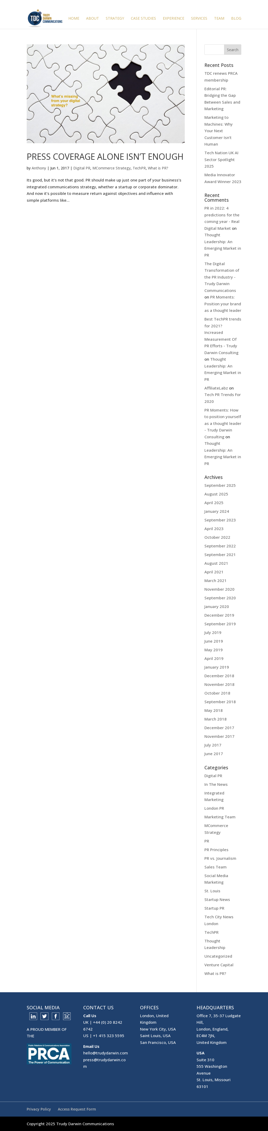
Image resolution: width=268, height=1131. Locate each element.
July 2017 (212, 745)
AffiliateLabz (216, 388)
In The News (216, 784)
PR (206, 841)
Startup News (217, 899)
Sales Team (215, 866)
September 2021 (220, 554)
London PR (214, 808)
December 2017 (219, 727)
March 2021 (215, 580)
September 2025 (220, 485)
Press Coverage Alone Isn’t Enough (105, 156)
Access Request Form (77, 1109)
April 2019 (214, 658)
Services (199, 19)
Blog (236, 19)
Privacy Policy (39, 1109)
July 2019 (212, 632)
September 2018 (220, 701)
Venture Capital (218, 964)
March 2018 (215, 719)
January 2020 (216, 606)
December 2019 (219, 615)
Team (219, 19)
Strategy (115, 19)
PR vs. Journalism (220, 858)
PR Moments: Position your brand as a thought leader (222, 303)
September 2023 (220, 519)
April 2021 (214, 571)
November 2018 (219, 684)
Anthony (39, 168)
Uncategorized (218, 956)
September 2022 (220, 545)
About (92, 19)
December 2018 (219, 675)
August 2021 (216, 563)
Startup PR (214, 908)
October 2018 (217, 693)
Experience (173, 19)
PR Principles (216, 849)
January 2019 (216, 667)
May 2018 (213, 710)
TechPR (139, 168)
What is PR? (158, 168)
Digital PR (81, 168)
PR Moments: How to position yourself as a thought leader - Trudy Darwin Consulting (222, 423)
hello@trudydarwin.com (105, 1052)
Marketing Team (220, 816)
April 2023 (214, 528)
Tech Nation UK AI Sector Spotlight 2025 (221, 159)
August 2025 (216, 494)
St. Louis (212, 890)
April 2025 (214, 502)
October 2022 (217, 537)
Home (73, 19)
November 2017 (219, 736)
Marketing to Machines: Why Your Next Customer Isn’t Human (218, 131)
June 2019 (213, 641)
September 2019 (220, 623)
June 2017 (213, 753)
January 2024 (216, 511)
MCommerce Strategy (111, 168)
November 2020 (219, 589)
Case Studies (143, 19)
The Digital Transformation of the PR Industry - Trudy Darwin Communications (221, 277)
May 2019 (213, 649)
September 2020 (220, 597)
